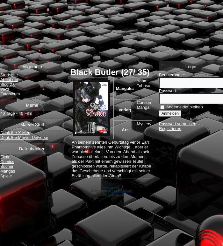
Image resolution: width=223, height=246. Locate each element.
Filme (5, 156)
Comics (7, 161)
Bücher (6, 166)
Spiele (6, 176)
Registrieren (170, 128)
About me (9, 79)
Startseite (9, 74)
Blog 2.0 (8, 84)
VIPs (4, 89)
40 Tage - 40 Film (16, 113)
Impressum (111, 187)
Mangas (7, 171)
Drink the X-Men (15, 132)
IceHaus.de (116, 194)
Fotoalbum (10, 94)
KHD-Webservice (120, 191)
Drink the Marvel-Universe (24, 137)
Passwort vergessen (177, 123)
